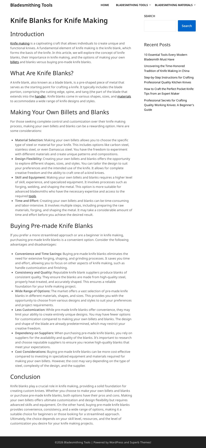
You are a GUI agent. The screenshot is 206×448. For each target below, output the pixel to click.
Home (105, 5)
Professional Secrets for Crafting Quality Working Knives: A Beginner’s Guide (169, 105)
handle (40, 96)
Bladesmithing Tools (31, 5)
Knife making (20, 43)
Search (149, 16)
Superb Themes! (140, 442)
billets (14, 62)
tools (32, 196)
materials (124, 96)
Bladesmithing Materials (174, 5)
